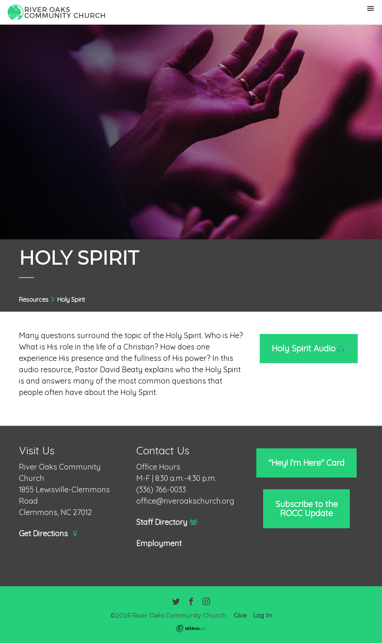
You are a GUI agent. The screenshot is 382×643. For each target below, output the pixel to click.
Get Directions (48, 533)
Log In (262, 615)
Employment (159, 543)
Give (240, 615)
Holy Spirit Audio (308, 348)
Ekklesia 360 (191, 628)
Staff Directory (167, 522)
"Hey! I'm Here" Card (306, 462)
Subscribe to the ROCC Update (306, 509)
